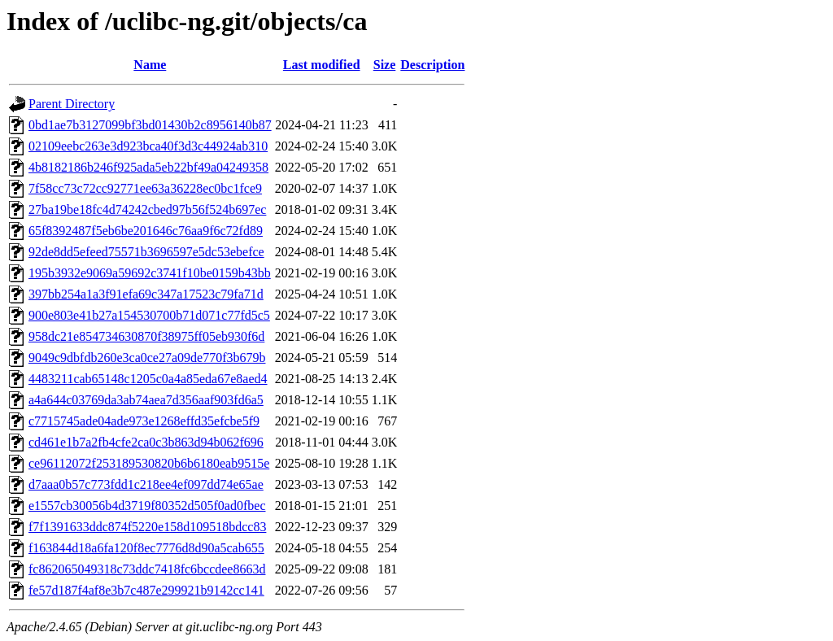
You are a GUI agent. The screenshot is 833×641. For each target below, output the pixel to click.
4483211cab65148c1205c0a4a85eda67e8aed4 (148, 379)
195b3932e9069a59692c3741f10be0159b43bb (149, 273)
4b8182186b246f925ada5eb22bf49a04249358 (148, 167)
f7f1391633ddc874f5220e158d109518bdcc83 (147, 527)
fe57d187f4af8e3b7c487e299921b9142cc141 (146, 590)
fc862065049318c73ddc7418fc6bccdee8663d (146, 569)
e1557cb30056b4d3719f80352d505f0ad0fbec (147, 505)
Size (384, 65)
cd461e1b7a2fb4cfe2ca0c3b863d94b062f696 (146, 442)
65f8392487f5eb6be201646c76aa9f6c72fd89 (145, 231)
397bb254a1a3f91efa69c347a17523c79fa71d (146, 294)
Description (432, 65)
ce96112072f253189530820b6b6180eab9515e (148, 463)
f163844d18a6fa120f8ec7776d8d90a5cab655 (146, 548)
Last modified (321, 65)
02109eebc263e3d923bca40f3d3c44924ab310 (148, 146)
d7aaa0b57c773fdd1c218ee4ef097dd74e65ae (146, 484)
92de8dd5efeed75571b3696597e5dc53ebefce (146, 252)
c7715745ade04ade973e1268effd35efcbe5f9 (143, 421)
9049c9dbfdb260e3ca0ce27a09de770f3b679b (146, 357)
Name (149, 65)
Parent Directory (71, 104)
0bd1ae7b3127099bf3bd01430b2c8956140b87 (150, 125)
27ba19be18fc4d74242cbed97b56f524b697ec (147, 209)
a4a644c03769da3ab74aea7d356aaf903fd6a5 (146, 400)
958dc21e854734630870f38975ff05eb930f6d (146, 336)
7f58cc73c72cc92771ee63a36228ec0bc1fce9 (145, 188)
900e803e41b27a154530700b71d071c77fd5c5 (149, 315)
